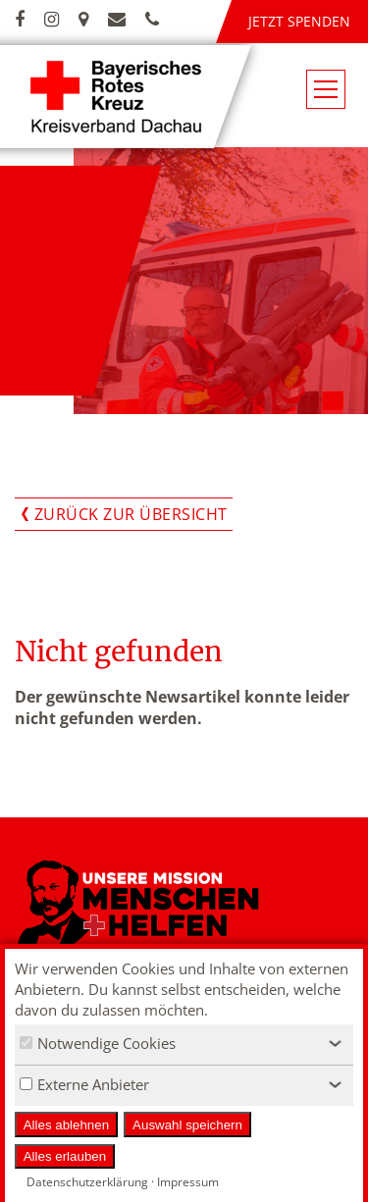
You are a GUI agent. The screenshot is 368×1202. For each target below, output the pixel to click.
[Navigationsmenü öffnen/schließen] (325, 89)
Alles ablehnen (66, 1125)
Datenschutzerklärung (87, 1182)
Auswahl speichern (187, 1125)
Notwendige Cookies (98, 1043)
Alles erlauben (65, 1156)
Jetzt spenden (299, 21)
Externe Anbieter (84, 1084)
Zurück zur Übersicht (131, 514)
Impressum (188, 1182)
